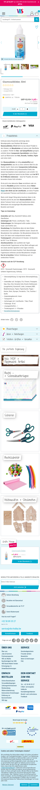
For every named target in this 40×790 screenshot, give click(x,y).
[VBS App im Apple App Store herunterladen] (27, 763)
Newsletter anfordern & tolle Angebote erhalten (20, 577)
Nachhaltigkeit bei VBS (9, 661)
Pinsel (3, 191)
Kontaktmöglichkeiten (28, 692)
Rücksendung (6, 688)
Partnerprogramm (7, 656)
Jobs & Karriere (7, 654)
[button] (3, 42)
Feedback (29, 634)
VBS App (4, 700)
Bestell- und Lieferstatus (29, 694)
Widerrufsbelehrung (8, 690)
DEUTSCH (20, 770)
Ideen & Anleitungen (27, 659)
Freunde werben (26, 654)
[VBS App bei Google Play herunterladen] (13, 763)
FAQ (22, 661)
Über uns (4, 651)
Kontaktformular (10, 634)
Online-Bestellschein (8, 681)
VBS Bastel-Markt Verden (10, 664)
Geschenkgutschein (27, 651)
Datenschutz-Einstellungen (10, 693)
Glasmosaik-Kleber (19, 551)
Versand (35, 103)
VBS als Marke (6, 659)
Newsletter (24, 656)
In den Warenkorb (20, 114)
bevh (9, 728)
